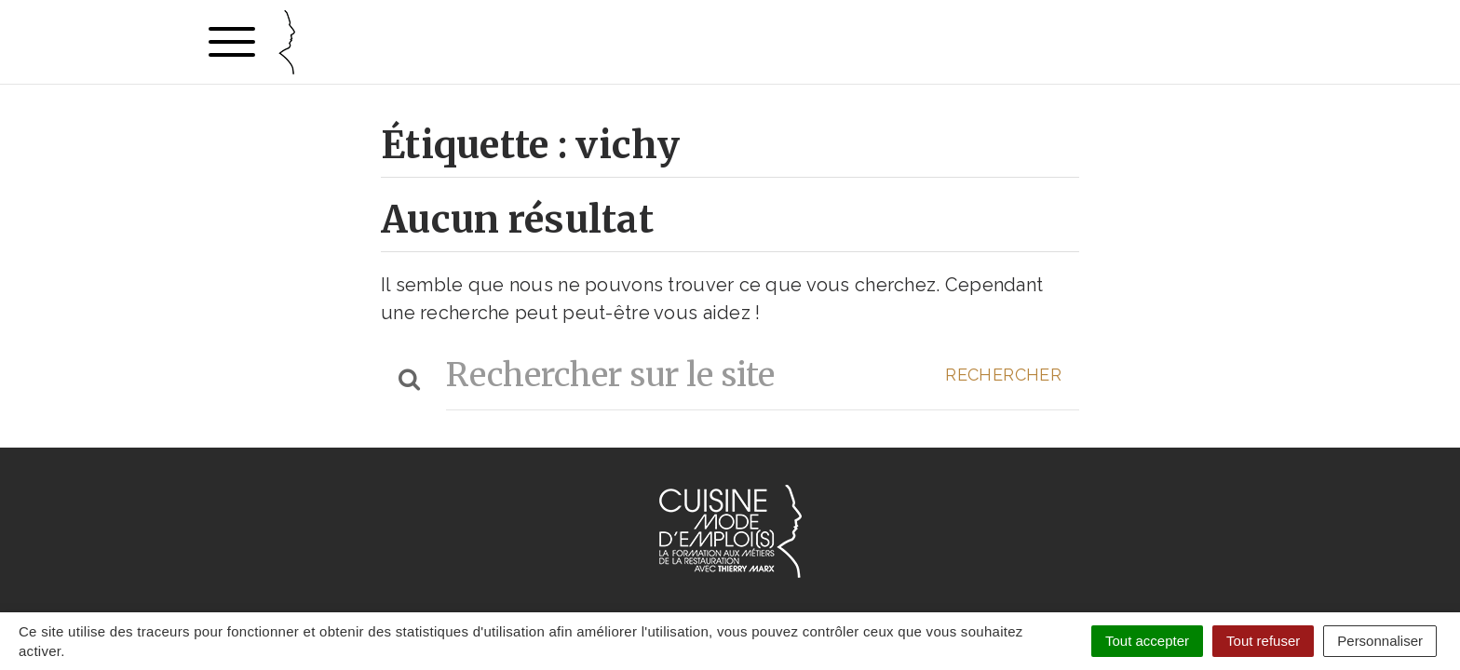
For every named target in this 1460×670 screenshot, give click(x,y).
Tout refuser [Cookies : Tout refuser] (1263, 641)
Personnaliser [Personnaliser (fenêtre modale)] (1380, 641)
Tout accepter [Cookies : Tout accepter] (1147, 641)
